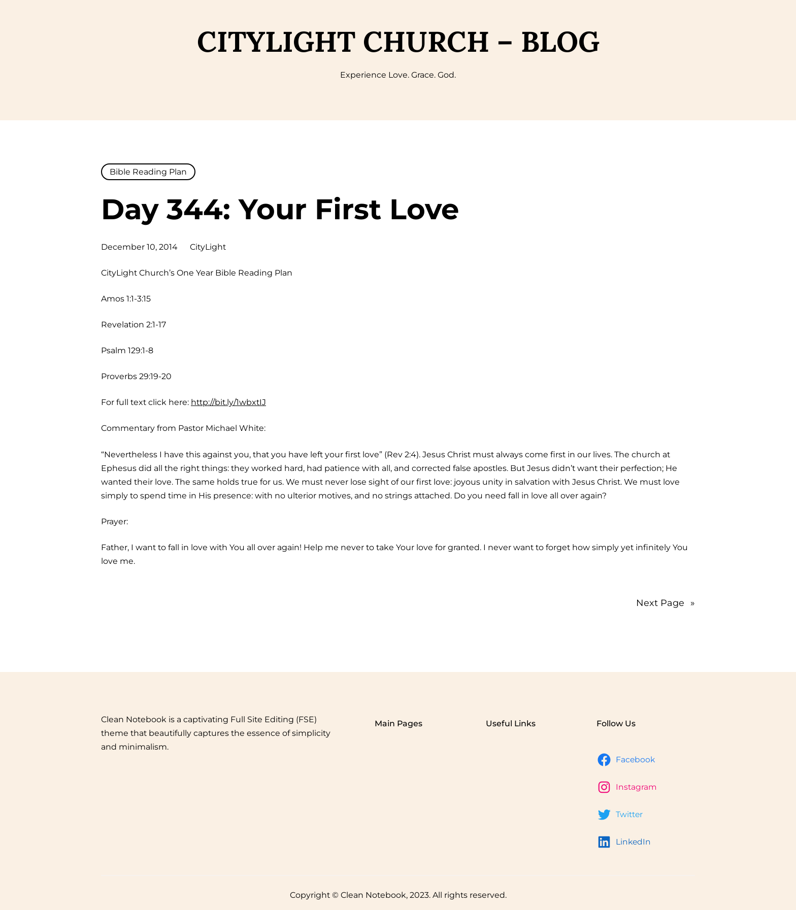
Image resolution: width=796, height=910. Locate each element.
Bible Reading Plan (148, 172)
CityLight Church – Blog (398, 41)
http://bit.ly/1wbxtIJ (228, 402)
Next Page (665, 603)
